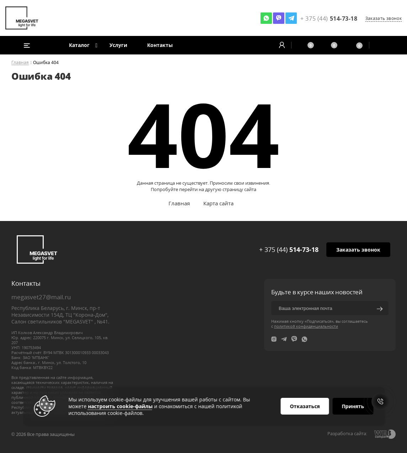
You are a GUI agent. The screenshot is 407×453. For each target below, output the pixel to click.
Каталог (79, 45)
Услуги (118, 45)
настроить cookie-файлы (120, 406)
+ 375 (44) (288, 249)
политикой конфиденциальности (306, 326)
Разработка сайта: (347, 433)
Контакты (160, 45)
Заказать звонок (383, 18)
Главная (20, 62)
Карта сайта (218, 203)
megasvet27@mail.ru (41, 297)
